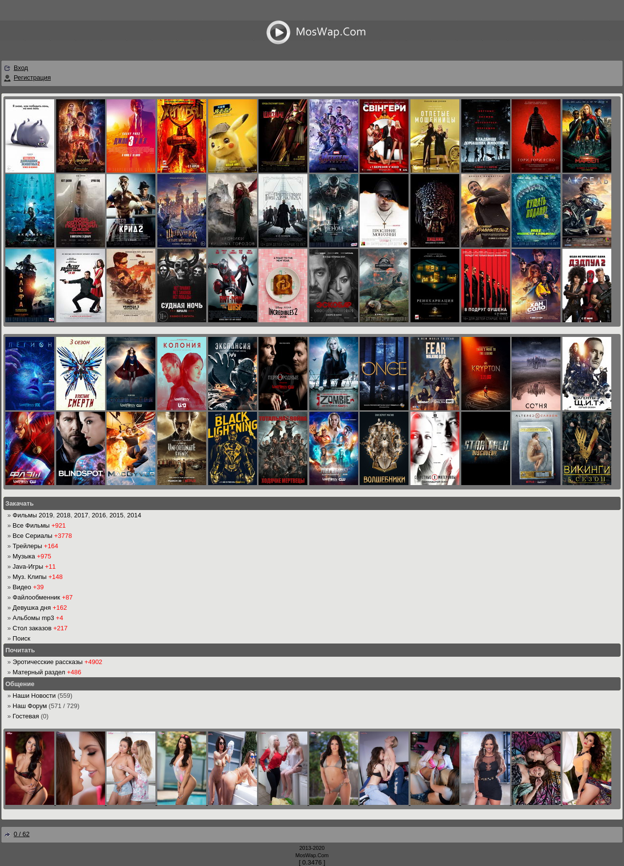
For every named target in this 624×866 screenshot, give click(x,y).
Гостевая (26, 716)
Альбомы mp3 (33, 618)
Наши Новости (34, 695)
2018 (63, 515)
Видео (22, 587)
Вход (21, 67)
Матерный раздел (39, 672)
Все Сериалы (32, 535)
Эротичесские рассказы (48, 662)
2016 (99, 515)
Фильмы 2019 (33, 515)
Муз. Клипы (29, 576)
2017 (81, 515)
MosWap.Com (311, 855)
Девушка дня (32, 607)
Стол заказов (32, 628)
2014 (134, 515)
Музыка (24, 556)
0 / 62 (16, 834)
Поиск (21, 638)
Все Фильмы (31, 525)
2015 (116, 515)
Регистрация (32, 77)
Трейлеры (27, 546)
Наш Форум (30, 706)
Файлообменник (36, 597)
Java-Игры (28, 566)
